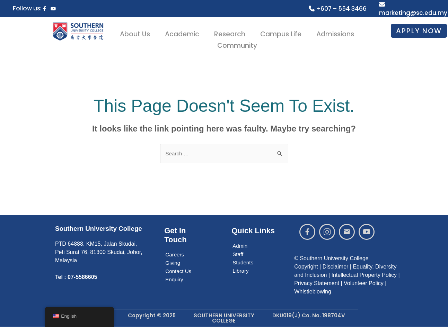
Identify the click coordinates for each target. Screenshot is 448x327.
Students (243, 263)
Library (240, 271)
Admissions (333, 33)
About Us (140, 33)
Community (238, 41)
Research (230, 33)
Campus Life (280, 33)
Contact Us (179, 271)
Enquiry (174, 280)
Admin (240, 246)
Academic (185, 33)
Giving (173, 263)
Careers (175, 255)
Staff (238, 254)
